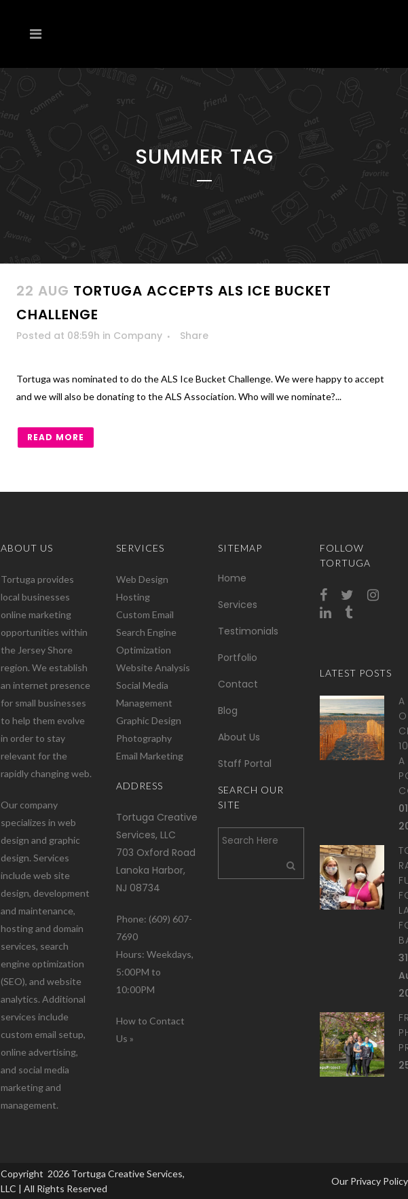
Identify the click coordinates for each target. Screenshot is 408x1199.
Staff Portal (245, 763)
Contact (238, 684)
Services (237, 604)
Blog (228, 710)
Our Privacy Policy (369, 1181)
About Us (239, 737)
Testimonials (248, 631)
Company (137, 335)
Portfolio (237, 657)
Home (232, 578)
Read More (55, 437)
